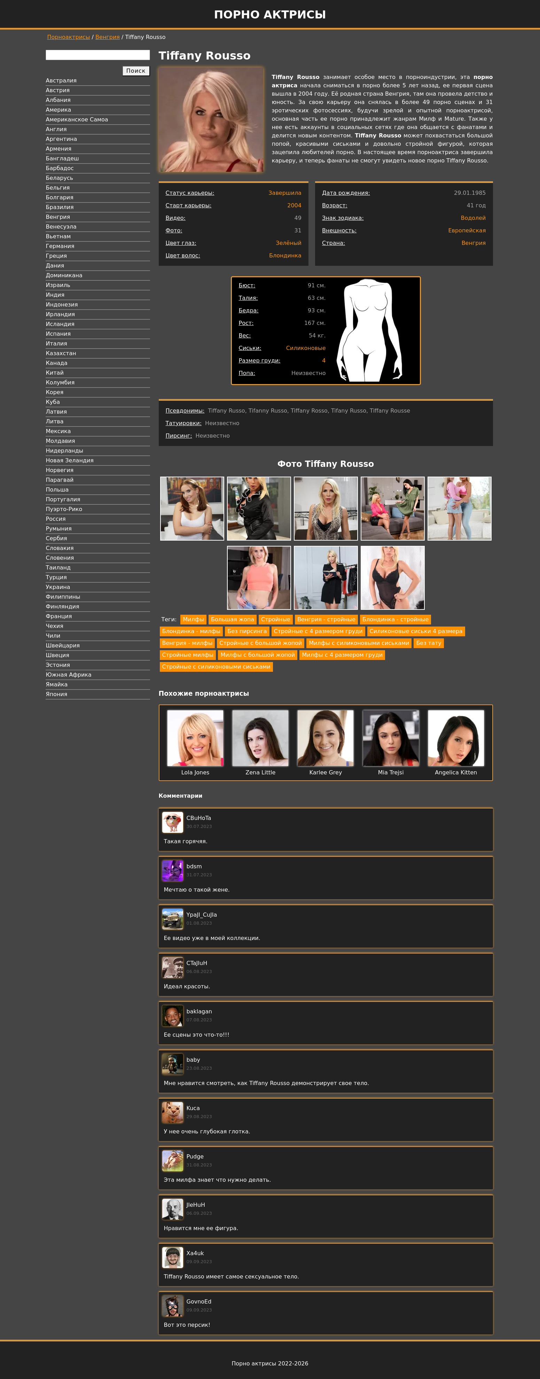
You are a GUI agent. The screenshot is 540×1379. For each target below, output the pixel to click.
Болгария (59, 197)
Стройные (275, 619)
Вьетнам (58, 236)
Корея (55, 392)
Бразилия (60, 207)
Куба (53, 402)
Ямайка (57, 684)
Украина (58, 587)
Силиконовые (306, 348)
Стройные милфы (188, 655)
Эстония (58, 665)
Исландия (60, 324)
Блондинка (285, 255)
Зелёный (289, 243)
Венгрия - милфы (187, 643)
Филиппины (63, 596)
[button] (192, 509)
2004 (294, 205)
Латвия (56, 411)
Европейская (467, 230)
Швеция (57, 655)
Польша (57, 489)
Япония (57, 694)
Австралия (61, 80)
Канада (57, 363)
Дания (55, 265)
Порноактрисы (68, 37)
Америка (58, 109)
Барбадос (60, 168)
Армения (59, 148)
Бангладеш (62, 158)
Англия (56, 129)
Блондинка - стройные (395, 619)
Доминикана (64, 275)
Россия (56, 519)
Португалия (63, 499)
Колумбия (60, 382)
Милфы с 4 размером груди (342, 655)
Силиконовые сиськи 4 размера (416, 631)
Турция (56, 577)
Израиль (58, 285)
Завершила (285, 193)
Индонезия (62, 304)
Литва (55, 421)
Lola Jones (195, 772)
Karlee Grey (326, 772)
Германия (60, 246)
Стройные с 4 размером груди (318, 631)
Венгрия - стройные (326, 619)
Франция (59, 616)
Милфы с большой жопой (257, 655)
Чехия (54, 626)
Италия (56, 343)
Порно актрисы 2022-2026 (270, 1363)
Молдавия (60, 441)
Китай (55, 372)
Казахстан (61, 353)
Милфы (193, 619)
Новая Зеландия (70, 460)
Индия (55, 295)
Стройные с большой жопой (260, 643)
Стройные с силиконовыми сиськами (216, 666)
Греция (56, 256)
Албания (58, 100)
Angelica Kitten (456, 772)
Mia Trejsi (391, 772)
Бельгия (58, 187)
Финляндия (62, 606)
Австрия (58, 90)
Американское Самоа (77, 119)
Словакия (60, 548)
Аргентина (61, 139)
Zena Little (260, 772)
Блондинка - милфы (191, 631)
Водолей (473, 218)
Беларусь (59, 178)
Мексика (58, 431)
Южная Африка (69, 674)
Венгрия (107, 37)
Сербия (56, 538)
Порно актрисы (270, 14)
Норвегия (60, 470)
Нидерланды (65, 450)
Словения (60, 558)
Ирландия (60, 314)
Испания (58, 333)
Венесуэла (61, 226)
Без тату (428, 643)
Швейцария (63, 645)
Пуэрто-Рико (64, 509)
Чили (53, 635)
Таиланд (58, 567)
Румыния (59, 528)
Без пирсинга (247, 631)
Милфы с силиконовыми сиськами (359, 643)
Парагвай (60, 480)
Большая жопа (232, 619)
